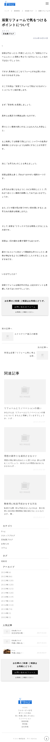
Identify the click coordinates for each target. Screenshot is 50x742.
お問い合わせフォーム (25, 306)
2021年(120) (7, 584)
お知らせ (5, 543)
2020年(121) (7, 588)
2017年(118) (7, 601)
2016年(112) (7, 605)
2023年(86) (6, 576)
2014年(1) (6, 613)
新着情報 (17, 11)
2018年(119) (7, 597)
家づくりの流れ (25, 713)
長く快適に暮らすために (25, 716)
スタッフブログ (8, 535)
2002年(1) (6, 617)
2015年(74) (6, 609)
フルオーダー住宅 (25, 710)
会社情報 (25, 726)
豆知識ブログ (29, 11)
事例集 (25, 724)
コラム (4, 547)
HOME (25, 707)
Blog (3, 531)
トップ (7, 11)
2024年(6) (6, 572)
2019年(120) (7, 593)
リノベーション (25, 718)
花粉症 (4, 561)
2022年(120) (7, 580)
